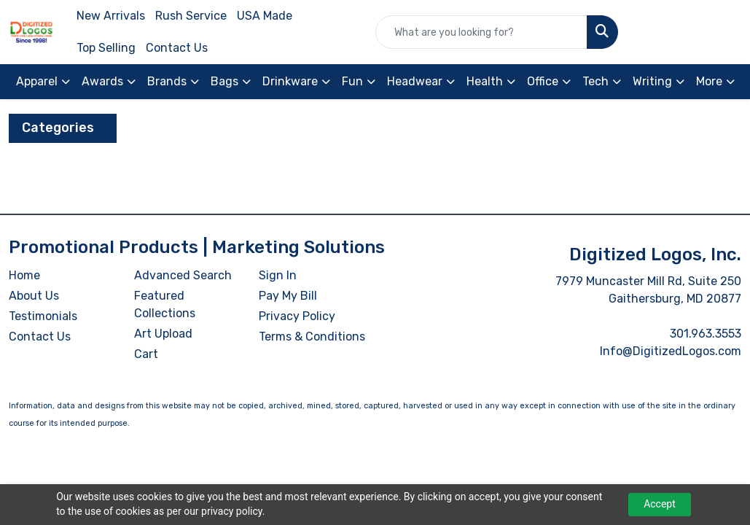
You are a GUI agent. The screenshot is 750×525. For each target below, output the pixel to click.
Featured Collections (164, 304)
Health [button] (484, 81)
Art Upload (163, 334)
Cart (146, 354)
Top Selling (106, 48)
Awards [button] (102, 81)
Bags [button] (224, 81)
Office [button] (542, 81)
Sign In (278, 275)
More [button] (709, 81)
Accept (660, 504)
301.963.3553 (705, 334)
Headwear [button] (414, 81)
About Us (34, 296)
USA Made (264, 16)
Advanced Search (183, 275)
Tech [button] (595, 81)
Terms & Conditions (312, 336)
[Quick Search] (481, 32)
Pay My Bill (288, 296)
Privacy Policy (297, 316)
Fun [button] (352, 81)
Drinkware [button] (290, 81)
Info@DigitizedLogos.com (670, 351)
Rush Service (191, 16)
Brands (167, 81)
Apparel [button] (37, 81)
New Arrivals (111, 16)
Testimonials (43, 316)
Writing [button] (652, 81)
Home (24, 275)
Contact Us (177, 48)
